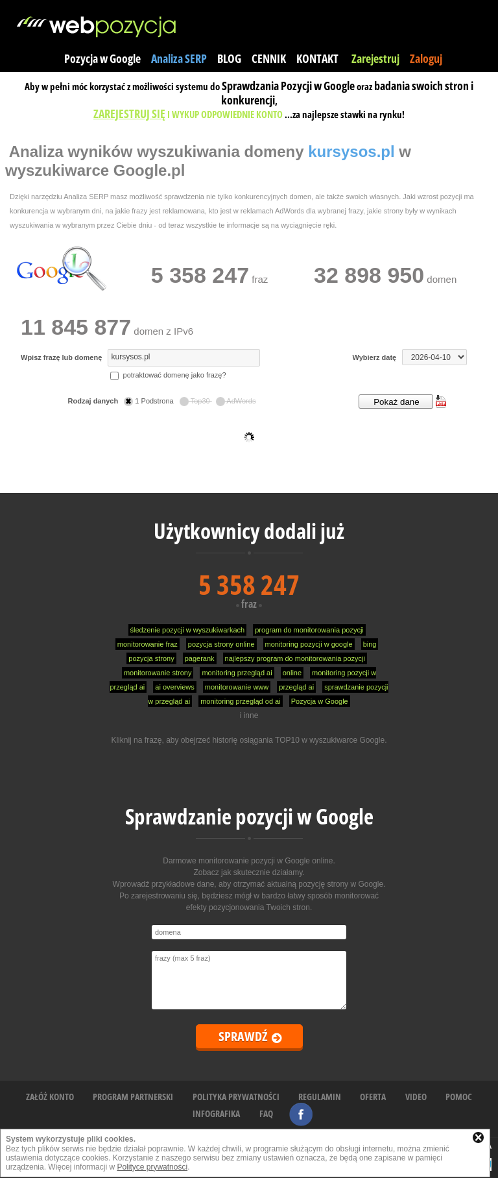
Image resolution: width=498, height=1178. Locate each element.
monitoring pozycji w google (309, 644)
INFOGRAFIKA (216, 1113)
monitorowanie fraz (147, 644)
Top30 (196, 401)
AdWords (236, 401)
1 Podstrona (149, 401)
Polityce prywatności (152, 1167)
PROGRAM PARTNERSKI (133, 1096)
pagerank (200, 658)
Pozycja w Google (102, 58)
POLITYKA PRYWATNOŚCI (236, 1096)
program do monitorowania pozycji (309, 630)
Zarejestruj (375, 58)
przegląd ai (296, 687)
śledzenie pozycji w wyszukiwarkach (187, 630)
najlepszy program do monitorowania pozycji (295, 658)
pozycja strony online (221, 644)
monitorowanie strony (158, 673)
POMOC (458, 1096)
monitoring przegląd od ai (240, 701)
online (292, 673)
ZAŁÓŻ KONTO (50, 1096)
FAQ (266, 1113)
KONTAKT (317, 58)
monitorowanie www (236, 687)
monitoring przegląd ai (237, 673)
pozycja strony (151, 658)
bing (370, 644)
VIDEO (416, 1096)
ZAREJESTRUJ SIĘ (129, 113)
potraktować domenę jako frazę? (168, 375)
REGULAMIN (319, 1096)
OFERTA (373, 1096)
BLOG (229, 58)
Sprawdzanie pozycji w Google (249, 816)
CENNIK (269, 58)
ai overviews (175, 687)
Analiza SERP (179, 58)
